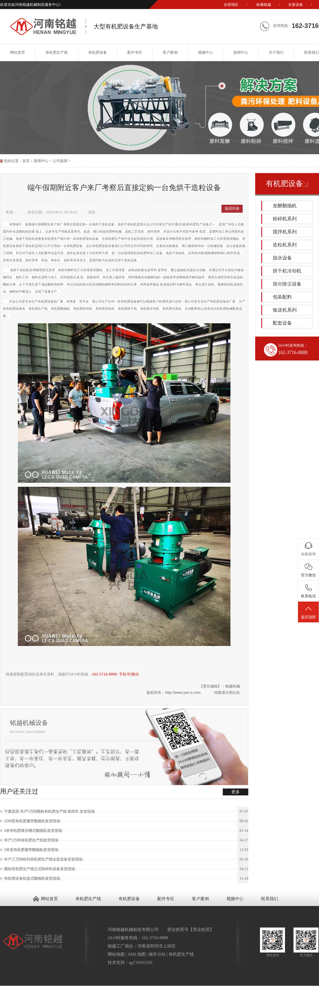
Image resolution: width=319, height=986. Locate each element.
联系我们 (269, 898)
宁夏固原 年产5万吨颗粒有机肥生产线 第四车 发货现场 (50, 811)
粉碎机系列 (285, 218)
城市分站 (157, 954)
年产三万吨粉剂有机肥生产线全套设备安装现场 (44, 859)
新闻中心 (240, 52)
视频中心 (205, 52)
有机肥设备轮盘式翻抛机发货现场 (33, 878)
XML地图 (137, 954)
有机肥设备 (97, 52)
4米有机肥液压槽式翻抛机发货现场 (34, 831)
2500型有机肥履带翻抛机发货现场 (33, 821)
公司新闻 (60, 161)
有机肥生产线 (56, 52)
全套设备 (295, 5)
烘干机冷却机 (287, 271)
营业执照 (201, 929)
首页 (26, 161)
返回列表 (232, 209)
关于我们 (276, 52)
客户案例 (170, 52)
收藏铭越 (263, 5)
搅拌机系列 (285, 231)
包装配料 (282, 297)
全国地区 (231, 5)
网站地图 (116, 954)
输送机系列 (285, 310)
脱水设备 (282, 258)
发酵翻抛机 (285, 205)
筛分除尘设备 (287, 284)
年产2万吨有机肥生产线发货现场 (32, 840)
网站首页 (49, 898)
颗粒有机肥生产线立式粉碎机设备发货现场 (40, 869)
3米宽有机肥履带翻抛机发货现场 (32, 850)
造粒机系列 (285, 244)
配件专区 (134, 52)
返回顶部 (308, 612)
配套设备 (282, 323)
